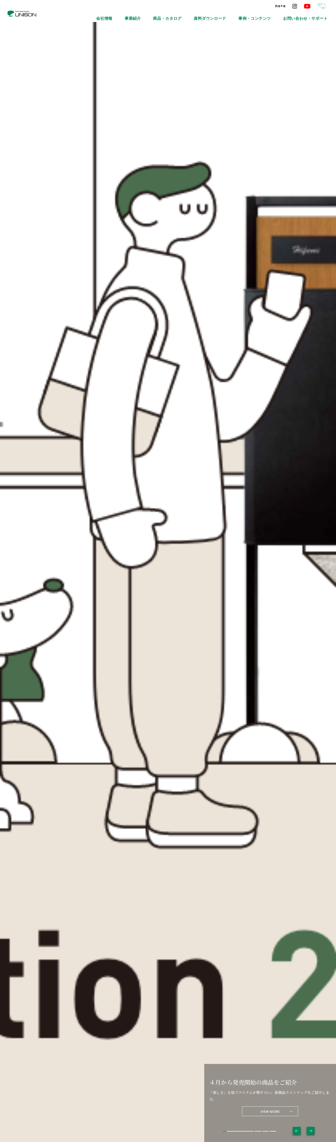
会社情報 (165, 14)
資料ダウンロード (244, 14)
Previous (297, 1131)
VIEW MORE (270, 1111)
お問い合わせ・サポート (313, 14)
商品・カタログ (213, 14)
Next (311, 1131)
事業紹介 (187, 14)
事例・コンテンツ (276, 14)
